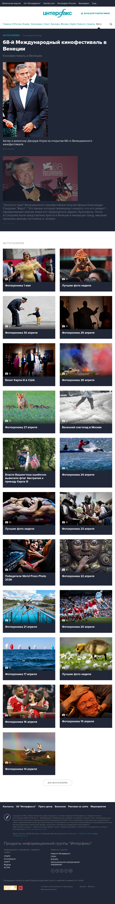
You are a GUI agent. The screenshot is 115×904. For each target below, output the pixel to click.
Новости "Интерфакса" (60, 853)
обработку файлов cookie (36, 829)
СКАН (53, 856)
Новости (81, 24)
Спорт (46, 24)
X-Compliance (10, 859)
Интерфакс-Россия (67, 3)
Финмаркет (84, 3)
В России (16, 24)
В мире (26, 24)
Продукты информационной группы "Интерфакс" (48, 843)
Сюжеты (91, 24)
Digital (73, 24)
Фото (99, 24)
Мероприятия (98, 806)
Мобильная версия (11, 3)
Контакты (8, 806)
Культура (55, 24)
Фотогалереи (11, 35)
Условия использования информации (57, 886)
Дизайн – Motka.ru (87, 886)
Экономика (36, 24)
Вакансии (60, 806)
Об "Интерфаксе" (32, 3)
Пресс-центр (45, 806)
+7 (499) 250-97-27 (20, 836)
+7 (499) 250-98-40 (85, 834)
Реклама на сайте (78, 806)
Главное (7, 24)
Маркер (7, 865)
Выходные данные (49, 889)
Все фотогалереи (57, 782)
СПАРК (7, 856)
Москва (65, 24)
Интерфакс (57, 13)
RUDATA (54, 859)
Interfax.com (49, 3)
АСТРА (7, 867)
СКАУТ (7, 862)
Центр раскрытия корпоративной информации (65, 863)
